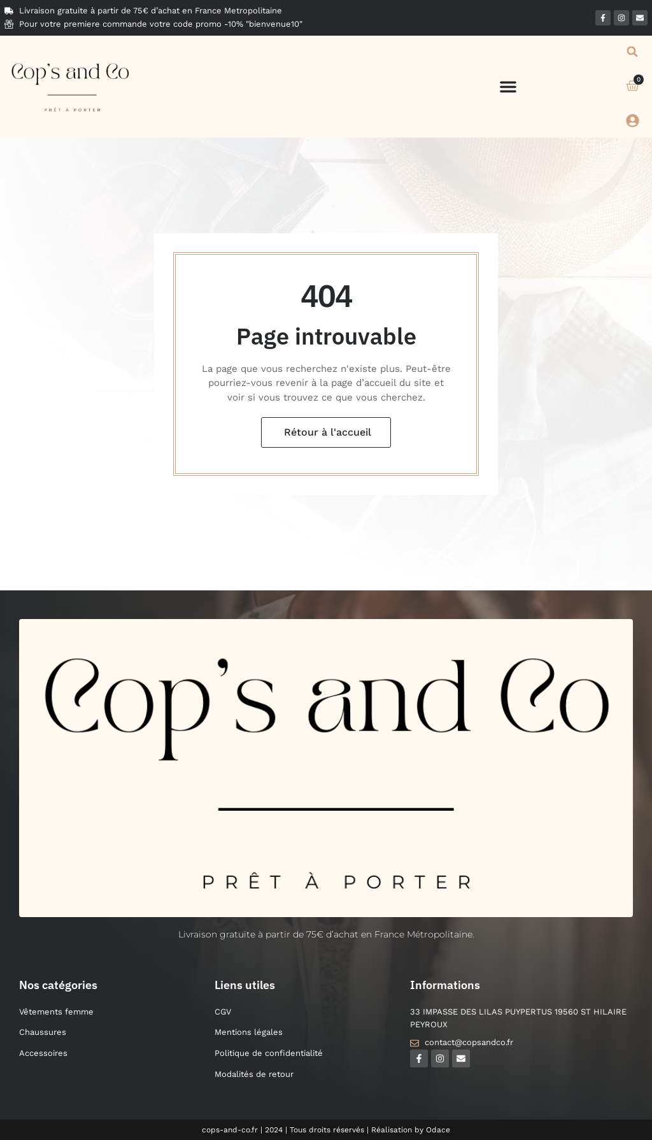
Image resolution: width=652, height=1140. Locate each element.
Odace (438, 1129)
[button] (508, 86)
